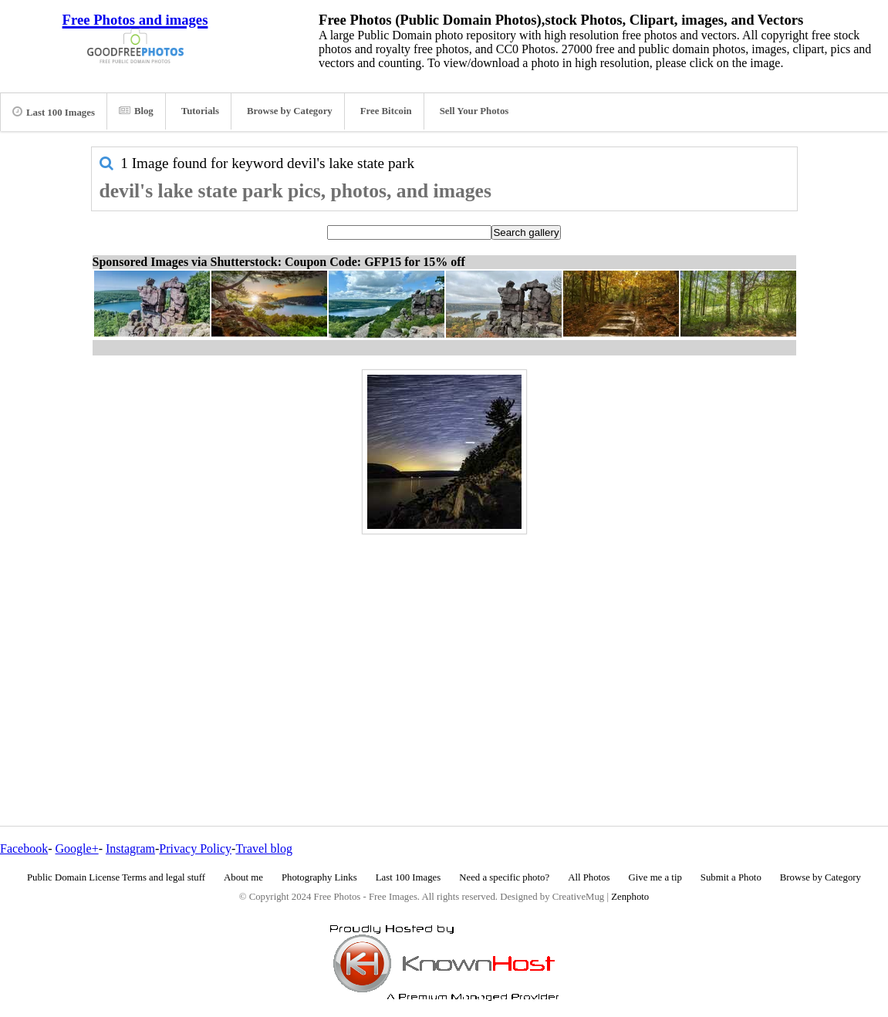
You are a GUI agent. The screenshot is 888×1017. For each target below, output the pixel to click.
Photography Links (319, 877)
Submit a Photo (731, 877)
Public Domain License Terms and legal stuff (116, 877)
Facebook (24, 848)
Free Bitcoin (386, 111)
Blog (136, 111)
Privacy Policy (195, 848)
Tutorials (200, 111)
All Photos (588, 877)
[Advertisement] (444, 647)
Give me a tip (655, 877)
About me (243, 877)
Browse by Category (290, 111)
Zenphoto (630, 896)
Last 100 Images (53, 112)
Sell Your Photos (474, 111)
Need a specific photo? (504, 877)
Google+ (77, 848)
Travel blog (263, 848)
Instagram (130, 848)
